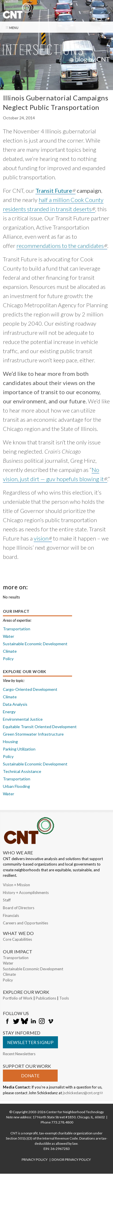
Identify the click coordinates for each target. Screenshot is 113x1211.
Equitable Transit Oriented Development (40, 726)
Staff (7, 900)
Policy (8, 658)
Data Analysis (15, 704)
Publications (46, 998)
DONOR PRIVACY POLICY (71, 1159)
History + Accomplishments (26, 892)
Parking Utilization (19, 749)
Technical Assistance (22, 771)
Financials (11, 915)
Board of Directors (18, 907)
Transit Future (55, 190)
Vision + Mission (16, 885)
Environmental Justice (23, 719)
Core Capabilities (17, 939)
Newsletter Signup (30, 1042)
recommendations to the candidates (61, 245)
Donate (30, 1075)
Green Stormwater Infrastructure (33, 734)
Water (8, 636)
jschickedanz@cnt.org (83, 1093)
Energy (9, 711)
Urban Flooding (16, 786)
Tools (64, 998)
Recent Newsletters (19, 1053)
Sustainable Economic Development (35, 643)
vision (43, 538)
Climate (10, 651)
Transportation (16, 628)
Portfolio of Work (18, 998)
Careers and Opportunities (25, 923)
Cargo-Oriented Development (30, 689)
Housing (10, 741)
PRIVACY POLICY (35, 1159)
